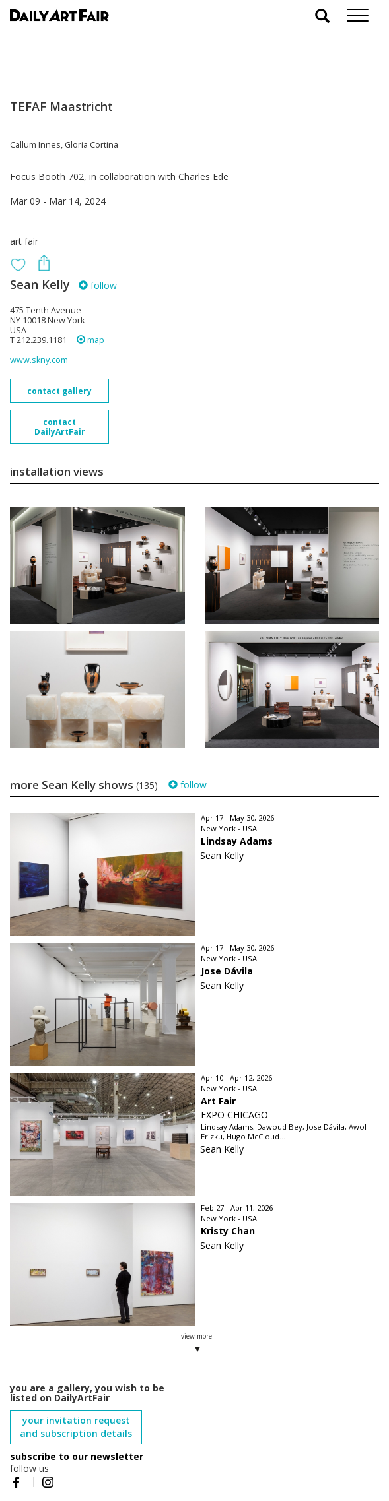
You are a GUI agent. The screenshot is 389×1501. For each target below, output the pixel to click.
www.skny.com (39, 360)
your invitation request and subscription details (76, 1427)
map (90, 340)
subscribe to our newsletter (76, 1456)
